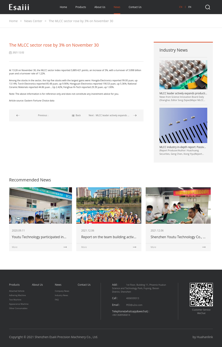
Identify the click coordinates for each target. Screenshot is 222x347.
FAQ (57, 299)
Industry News (61, 295)
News (117, 7)
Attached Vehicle (16, 291)
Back (76, 115)
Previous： (43, 115)
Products (80, 7)
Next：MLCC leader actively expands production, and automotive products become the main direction (113, 115)
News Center (33, 21)
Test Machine (15, 299)
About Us (99, 7)
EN (189, 6)
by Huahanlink (203, 337)
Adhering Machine (17, 295)
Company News (62, 291)
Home (63, 7)
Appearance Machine (18, 304)
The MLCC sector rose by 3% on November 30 (81, 21)
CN (180, 6)
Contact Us (135, 7)
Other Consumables (18, 308)
